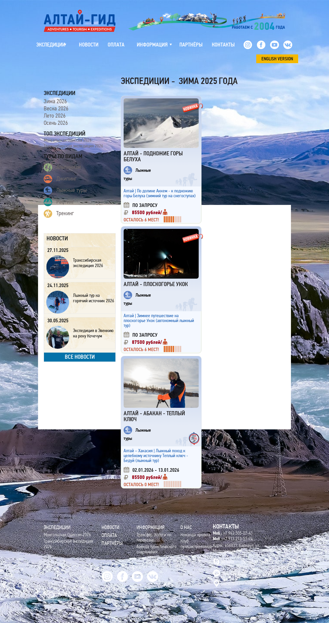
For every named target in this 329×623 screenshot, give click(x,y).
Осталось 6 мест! (141, 220)
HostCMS (81, 598)
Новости (110, 527)
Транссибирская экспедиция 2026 (73, 146)
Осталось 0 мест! (141, 485)
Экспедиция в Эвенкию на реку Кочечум (93, 333)
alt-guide (227, 561)
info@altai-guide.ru (235, 573)
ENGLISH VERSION (277, 59)
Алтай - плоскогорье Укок (156, 284)
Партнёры (112, 543)
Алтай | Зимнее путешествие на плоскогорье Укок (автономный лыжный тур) (159, 320)
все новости (80, 356)
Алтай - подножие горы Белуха (153, 156)
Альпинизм (62, 167)
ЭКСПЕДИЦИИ (57, 527)
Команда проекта (195, 534)
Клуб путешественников (196, 544)
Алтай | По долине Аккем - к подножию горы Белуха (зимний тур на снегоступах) (160, 193)
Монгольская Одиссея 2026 (68, 140)
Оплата (109, 535)
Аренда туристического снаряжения (156, 549)
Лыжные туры (65, 190)
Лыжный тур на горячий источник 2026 (93, 298)
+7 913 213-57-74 (233, 539)
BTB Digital (86, 593)
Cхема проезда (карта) (238, 583)
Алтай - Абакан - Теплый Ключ (154, 416)
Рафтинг (59, 202)
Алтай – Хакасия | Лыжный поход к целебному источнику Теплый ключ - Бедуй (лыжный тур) (156, 455)
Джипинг (60, 179)
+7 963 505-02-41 (233, 533)
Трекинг (59, 214)
